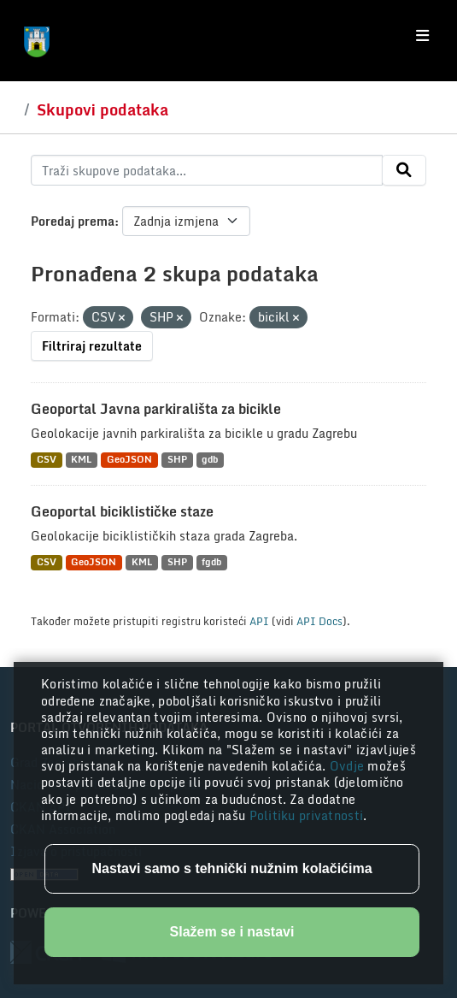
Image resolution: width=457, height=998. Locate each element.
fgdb (211, 562)
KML (81, 459)
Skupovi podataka (102, 109)
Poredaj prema (72, 221)
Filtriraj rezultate (92, 346)
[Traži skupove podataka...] (207, 170)
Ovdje (349, 766)
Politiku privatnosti (306, 815)
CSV (46, 459)
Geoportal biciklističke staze (122, 511)
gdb (210, 459)
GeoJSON (129, 459)
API (259, 620)
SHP (177, 459)
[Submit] (404, 170)
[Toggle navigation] (422, 36)
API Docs (319, 620)
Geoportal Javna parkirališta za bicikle (156, 409)
